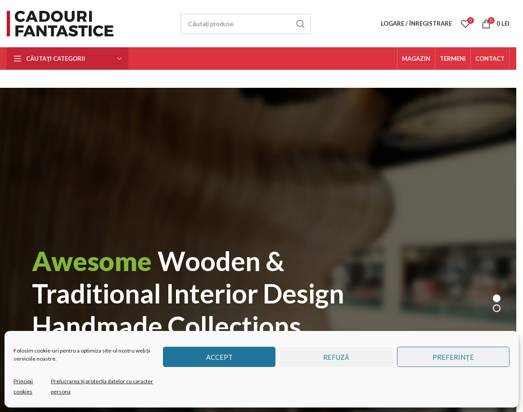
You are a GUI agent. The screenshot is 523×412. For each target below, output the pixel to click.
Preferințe (453, 357)
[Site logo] (62, 23)
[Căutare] (245, 24)
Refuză (336, 357)
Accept (219, 357)
